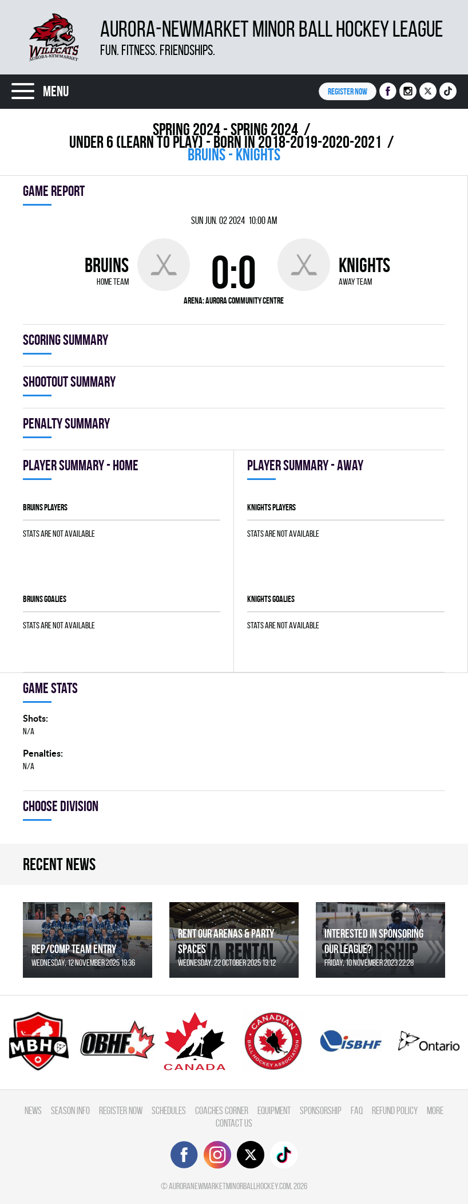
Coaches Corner (221, 1110)
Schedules (169, 1110)
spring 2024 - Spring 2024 (225, 129)
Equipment (274, 1110)
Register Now (120, 1110)
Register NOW (347, 91)
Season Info (70, 1110)
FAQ (357, 1110)
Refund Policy (395, 1110)
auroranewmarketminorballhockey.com (230, 1186)
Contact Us (234, 1123)
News (33, 1110)
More (435, 1110)
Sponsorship (321, 1110)
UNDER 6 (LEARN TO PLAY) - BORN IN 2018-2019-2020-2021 (225, 141)
